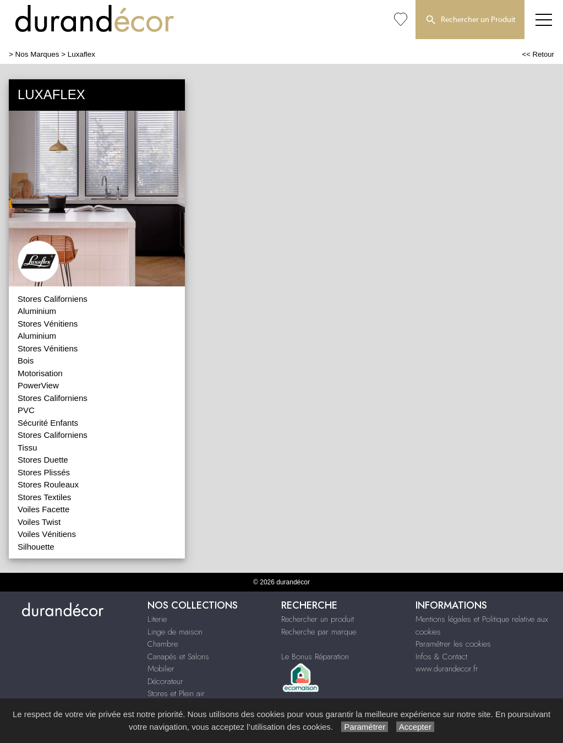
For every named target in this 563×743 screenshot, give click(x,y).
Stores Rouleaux (48, 484)
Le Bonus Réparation (315, 656)
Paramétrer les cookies (453, 644)
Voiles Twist (39, 522)
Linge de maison (175, 632)
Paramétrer (364, 726)
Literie (157, 619)
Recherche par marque (318, 632)
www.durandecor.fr (447, 669)
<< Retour (538, 54)
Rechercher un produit (317, 619)
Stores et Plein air (176, 693)
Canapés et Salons (178, 656)
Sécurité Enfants (48, 422)
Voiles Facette (43, 509)
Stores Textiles (44, 497)
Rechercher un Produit (470, 20)
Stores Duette (43, 459)
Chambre (162, 644)
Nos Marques (37, 54)
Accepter (415, 726)
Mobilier (160, 669)
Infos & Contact (441, 656)
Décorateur (165, 681)
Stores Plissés (44, 472)
